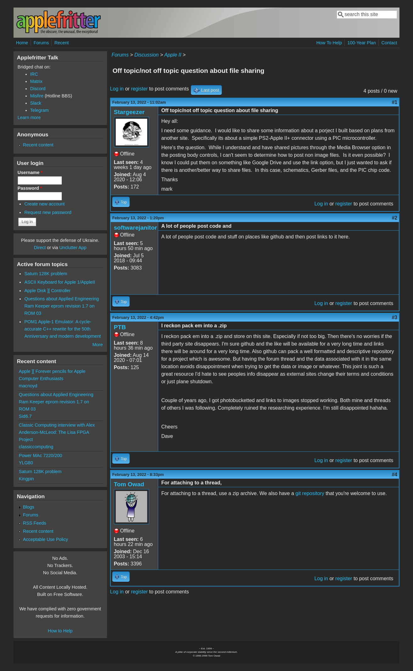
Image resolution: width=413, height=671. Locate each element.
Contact (389, 42)
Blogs (28, 507)
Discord (38, 88)
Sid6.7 (25, 416)
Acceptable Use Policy (45, 539)
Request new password (47, 212)
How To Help (329, 42)
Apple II (172, 54)
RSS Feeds (34, 523)
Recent (61, 42)
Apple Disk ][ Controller (47, 290)
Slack (35, 103)
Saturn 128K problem (45, 273)
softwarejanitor (135, 227)
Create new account (44, 203)
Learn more (29, 117)
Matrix (36, 81)
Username (30, 172)
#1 (394, 102)
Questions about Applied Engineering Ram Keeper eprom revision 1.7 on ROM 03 (61, 306)
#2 (394, 218)
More (97, 344)
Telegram (39, 110)
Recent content (38, 144)
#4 (394, 474)
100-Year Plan (361, 42)
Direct (40, 247)
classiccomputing (36, 446)
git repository (309, 493)
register (139, 88)
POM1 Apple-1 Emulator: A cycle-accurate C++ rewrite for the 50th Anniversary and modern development (62, 329)
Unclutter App (72, 247)
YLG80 (26, 462)
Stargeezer (129, 112)
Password (30, 188)
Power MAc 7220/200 (40, 455)
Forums (41, 42)
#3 (394, 317)
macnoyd (28, 385)
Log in (117, 88)
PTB (120, 327)
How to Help (60, 630)
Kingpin (26, 478)
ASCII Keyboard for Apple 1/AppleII (59, 282)
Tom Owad (129, 484)
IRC (34, 74)
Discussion (146, 54)
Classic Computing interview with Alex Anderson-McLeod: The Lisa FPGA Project (57, 432)
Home (22, 42)
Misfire (36, 95)
